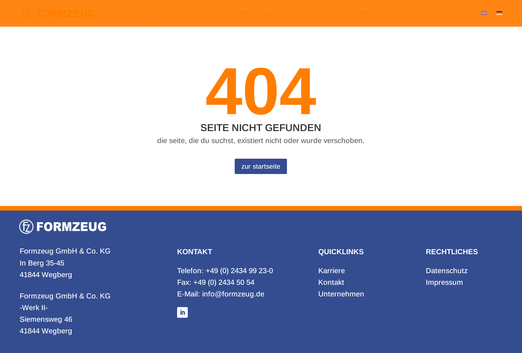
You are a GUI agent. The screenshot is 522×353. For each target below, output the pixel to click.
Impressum (444, 282)
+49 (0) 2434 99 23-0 (239, 270)
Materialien (258, 13)
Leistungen (147, 13)
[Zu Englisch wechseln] (484, 19)
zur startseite (260, 166)
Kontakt (459, 13)
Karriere (410, 13)
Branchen (202, 13)
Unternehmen (352, 13)
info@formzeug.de (233, 294)
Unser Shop (303, 13)
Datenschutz (447, 270)
